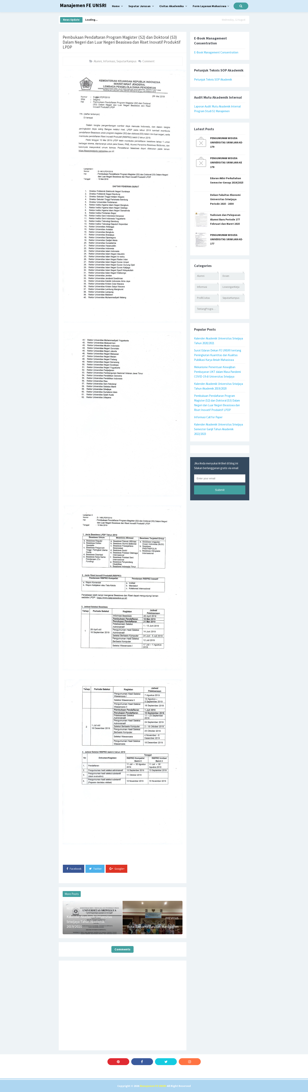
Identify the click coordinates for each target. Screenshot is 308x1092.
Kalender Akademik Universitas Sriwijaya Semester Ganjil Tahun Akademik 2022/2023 (218, 429)
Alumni (98, 61)
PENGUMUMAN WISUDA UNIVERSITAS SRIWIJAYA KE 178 (226, 163)
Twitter (95, 868)
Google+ (117, 868)
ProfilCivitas (203, 298)
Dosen (226, 276)
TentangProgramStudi (208, 309)
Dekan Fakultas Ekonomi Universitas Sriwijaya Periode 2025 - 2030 (225, 199)
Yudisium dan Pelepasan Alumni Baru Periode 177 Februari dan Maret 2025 (225, 219)
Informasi (109, 61)
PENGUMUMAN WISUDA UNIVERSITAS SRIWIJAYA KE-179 (226, 143)
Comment (148, 61)
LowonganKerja (231, 287)
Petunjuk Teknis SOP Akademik (213, 79)
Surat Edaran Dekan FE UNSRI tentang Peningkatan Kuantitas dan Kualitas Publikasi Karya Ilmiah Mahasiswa (217, 355)
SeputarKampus (126, 61)
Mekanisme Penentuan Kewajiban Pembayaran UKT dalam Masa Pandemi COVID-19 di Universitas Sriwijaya (217, 371)
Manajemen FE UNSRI (153, 1086)
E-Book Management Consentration (216, 52)
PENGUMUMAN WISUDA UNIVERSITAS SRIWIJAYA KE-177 (226, 239)
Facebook (74, 868)
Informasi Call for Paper (208, 417)
